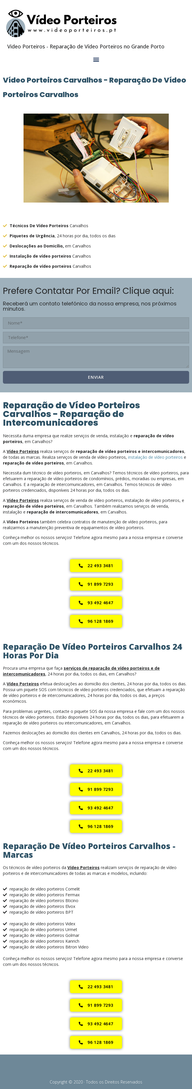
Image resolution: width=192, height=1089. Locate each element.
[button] (96, 59)
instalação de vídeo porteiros (155, 457)
